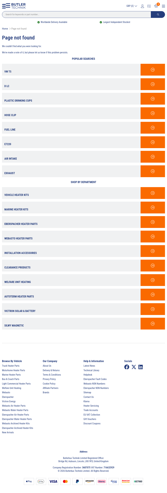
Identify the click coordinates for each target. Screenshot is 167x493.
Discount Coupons (92, 423)
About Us (47, 365)
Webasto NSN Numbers (94, 383)
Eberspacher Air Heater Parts (15, 414)
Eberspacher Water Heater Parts (17, 419)
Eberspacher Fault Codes (95, 379)
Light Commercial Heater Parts (16, 383)
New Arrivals (8, 432)
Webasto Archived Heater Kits (16, 423)
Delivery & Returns (51, 370)
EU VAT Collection (92, 414)
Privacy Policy (49, 379)
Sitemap (87, 392)
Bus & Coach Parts (10, 379)
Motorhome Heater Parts (13, 370)
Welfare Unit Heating (11, 388)
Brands (46, 392)
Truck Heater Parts (10, 365)
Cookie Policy (49, 383)
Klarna (86, 401)
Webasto (6, 392)
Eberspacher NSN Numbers (96, 388)
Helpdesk (88, 374)
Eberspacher (8, 397)
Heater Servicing (91, 405)
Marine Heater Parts (11, 374)
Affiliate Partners (50, 388)
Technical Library (91, 370)
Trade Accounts (91, 410)
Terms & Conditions (52, 374)
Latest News (89, 365)
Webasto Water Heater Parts (15, 410)
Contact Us (89, 397)
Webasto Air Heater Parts (14, 405)
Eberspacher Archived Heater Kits (17, 428)
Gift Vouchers (90, 419)
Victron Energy (8, 401)
